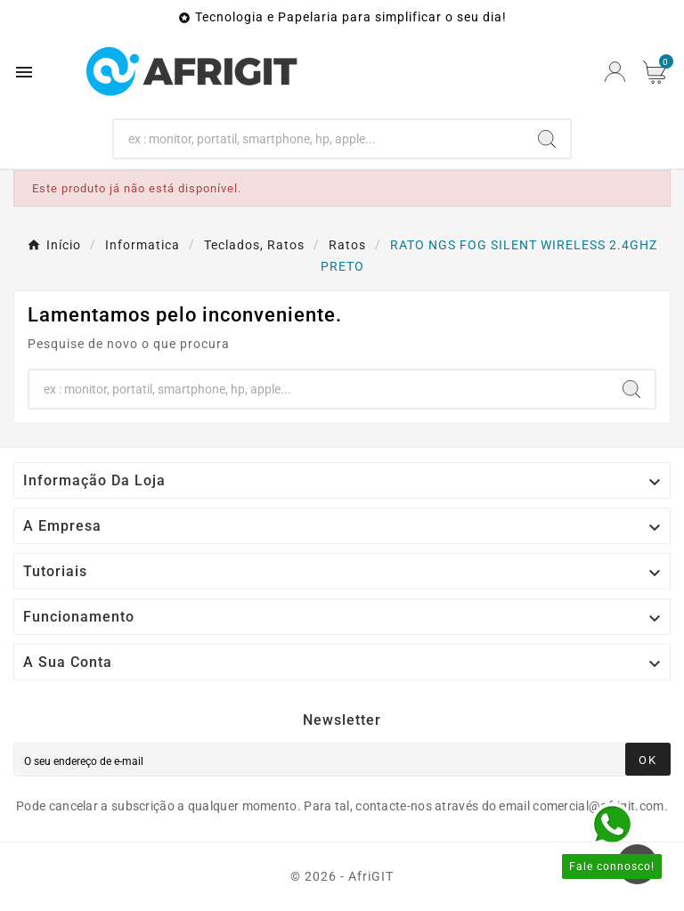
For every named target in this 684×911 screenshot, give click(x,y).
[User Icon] (615, 71)
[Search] (319, 139)
